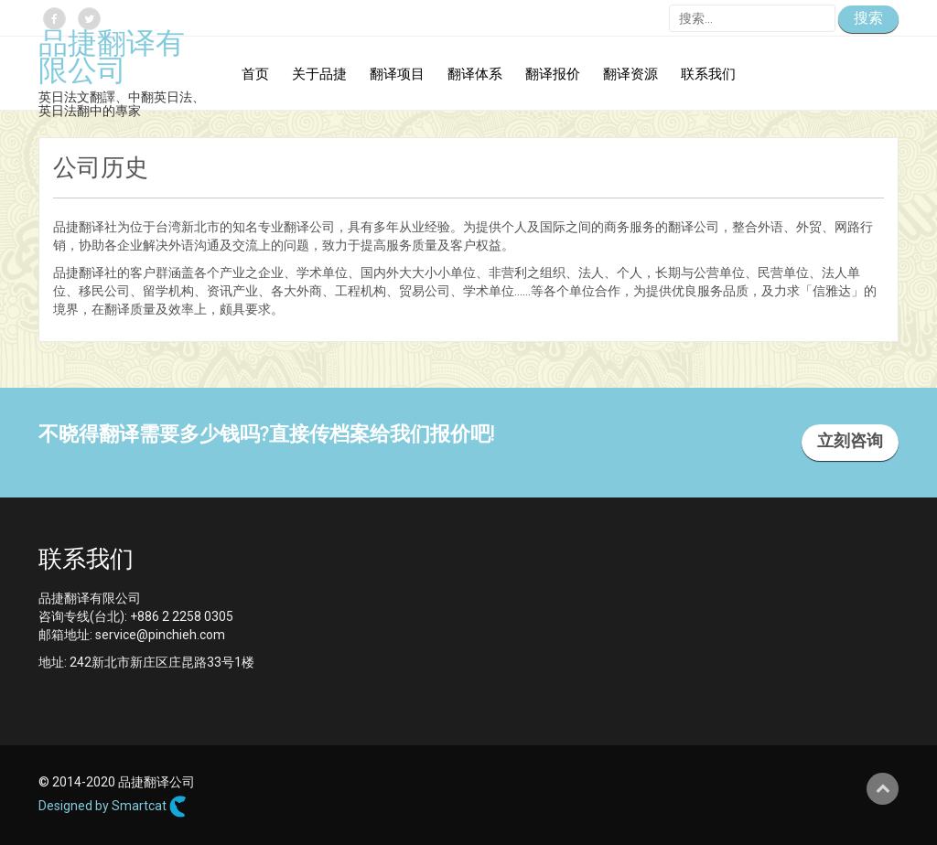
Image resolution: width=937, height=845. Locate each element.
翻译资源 (630, 75)
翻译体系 (474, 75)
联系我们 (708, 75)
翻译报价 (552, 75)
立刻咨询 (850, 442)
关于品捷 (319, 75)
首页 (255, 75)
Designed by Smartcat (112, 807)
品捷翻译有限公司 (111, 59)
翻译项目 (397, 75)
